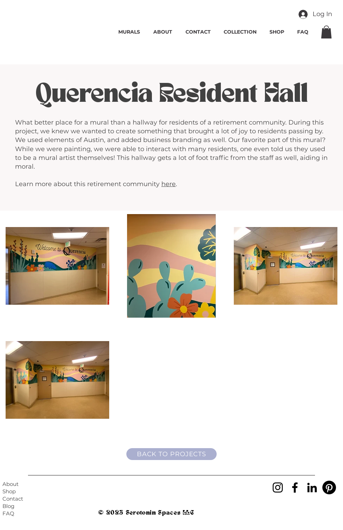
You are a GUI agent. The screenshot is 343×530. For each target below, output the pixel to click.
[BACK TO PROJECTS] (171, 454)
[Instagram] (278, 487)
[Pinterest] (329, 487)
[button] (326, 32)
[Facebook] (295, 487)
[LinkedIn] (312, 487)
